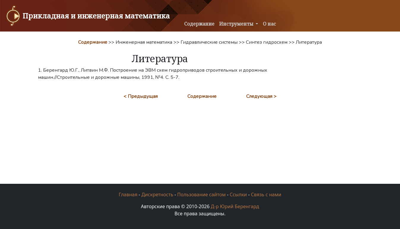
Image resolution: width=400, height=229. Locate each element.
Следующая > (261, 96)
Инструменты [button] (236, 24)
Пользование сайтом (201, 194)
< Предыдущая (141, 96)
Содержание (199, 24)
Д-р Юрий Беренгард (235, 206)
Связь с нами (266, 194)
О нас (269, 24)
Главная (128, 194)
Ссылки (238, 194)
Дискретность (157, 194)
